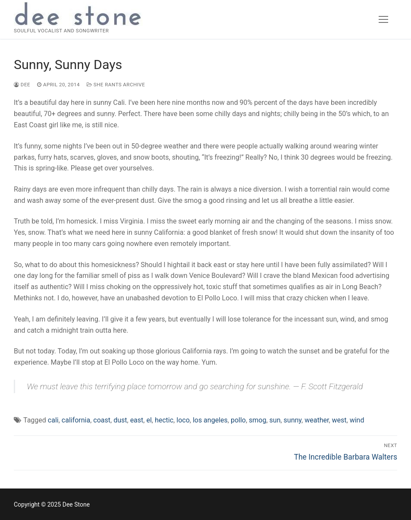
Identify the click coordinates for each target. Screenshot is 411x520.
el (148, 420)
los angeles (210, 420)
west (339, 420)
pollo (238, 420)
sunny (292, 420)
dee (22, 85)
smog (257, 420)
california (76, 420)
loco (183, 420)
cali (53, 420)
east (137, 420)
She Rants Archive (116, 85)
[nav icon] (383, 19)
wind (357, 420)
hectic (164, 420)
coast (101, 420)
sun (275, 420)
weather (316, 420)
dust (120, 420)
